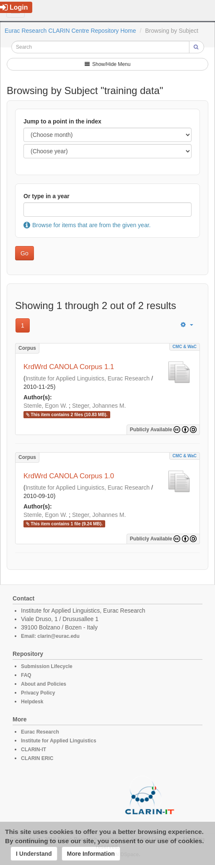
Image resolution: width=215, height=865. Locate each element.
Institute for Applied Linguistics (58, 741)
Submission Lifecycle (47, 666)
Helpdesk (32, 702)
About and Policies (43, 684)
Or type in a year (46, 196)
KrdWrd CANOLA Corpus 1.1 (68, 367)
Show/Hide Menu (108, 64)
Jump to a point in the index (62, 121)
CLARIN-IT (33, 749)
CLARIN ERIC (37, 758)
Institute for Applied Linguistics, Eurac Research (88, 378)
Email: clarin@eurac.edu (50, 636)
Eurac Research (40, 732)
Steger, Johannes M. (99, 405)
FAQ (26, 675)
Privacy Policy (38, 693)
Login (14, 7)
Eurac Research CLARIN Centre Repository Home (70, 30)
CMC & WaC (185, 346)
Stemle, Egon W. (45, 405)
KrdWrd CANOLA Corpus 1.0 (68, 476)
